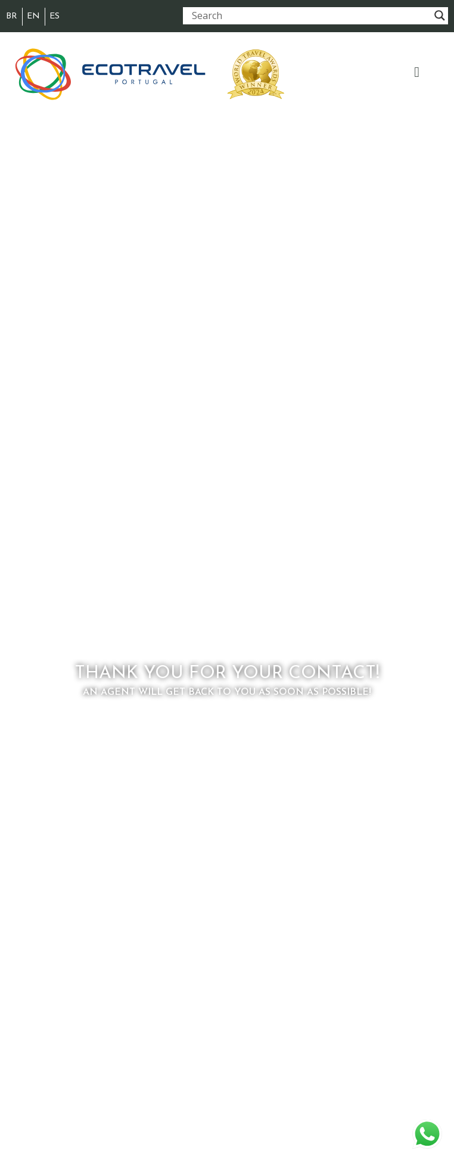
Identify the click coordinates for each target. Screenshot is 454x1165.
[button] (417, 72)
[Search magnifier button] (439, 15)
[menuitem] (11, 17)
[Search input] (310, 15)
